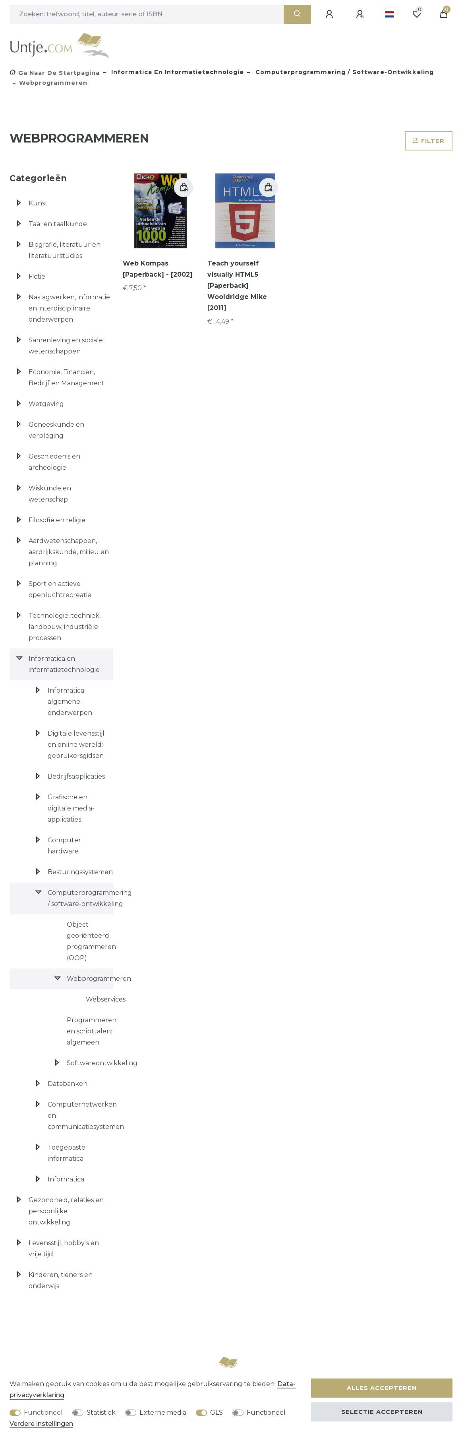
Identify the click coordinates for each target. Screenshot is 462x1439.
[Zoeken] (297, 14)
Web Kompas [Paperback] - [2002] (158, 269)
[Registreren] (361, 14)
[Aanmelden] (330, 14)
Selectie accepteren (382, 1412)
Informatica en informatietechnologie (176, 72)
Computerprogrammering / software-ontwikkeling (343, 72)
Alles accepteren (382, 1388)
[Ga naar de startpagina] (55, 72)
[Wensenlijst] (416, 14)
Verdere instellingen (41, 1423)
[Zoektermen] (147, 14)
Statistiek (101, 1412)
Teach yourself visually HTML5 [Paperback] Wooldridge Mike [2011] (237, 286)
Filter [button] (429, 140)
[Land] (389, 14)
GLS (216, 1412)
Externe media (162, 1412)
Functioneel (43, 1412)
